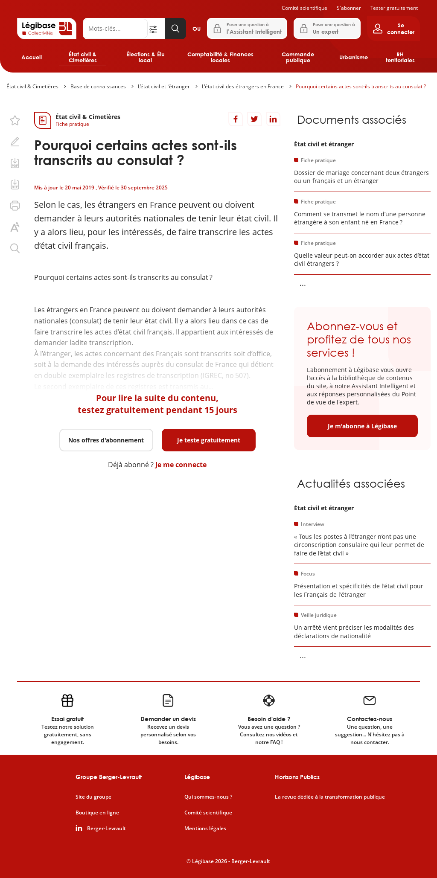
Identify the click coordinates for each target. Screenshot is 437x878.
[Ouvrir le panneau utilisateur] (393, 28)
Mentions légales (205, 828)
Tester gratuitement (394, 8)
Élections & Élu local (145, 57)
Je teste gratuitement (208, 440)
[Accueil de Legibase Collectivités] (46, 28)
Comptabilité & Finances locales (220, 57)
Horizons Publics (297, 776)
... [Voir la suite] (303, 283)
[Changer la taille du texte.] (14, 226)
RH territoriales (400, 57)
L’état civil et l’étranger (164, 86)
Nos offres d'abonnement (106, 440)
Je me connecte (181, 464)
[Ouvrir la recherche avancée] (156, 28)
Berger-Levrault (106, 828)
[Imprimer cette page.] (14, 205)
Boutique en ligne (97, 812)
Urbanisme (353, 57)
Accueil (31, 57)
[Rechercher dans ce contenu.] (14, 248)
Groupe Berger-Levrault (109, 776)
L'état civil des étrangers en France (243, 86)
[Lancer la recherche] (175, 28)
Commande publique (298, 57)
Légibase (197, 776)
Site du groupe (93, 797)
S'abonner (349, 8)
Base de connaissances (98, 86)
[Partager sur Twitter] (254, 119)
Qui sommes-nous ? (208, 797)
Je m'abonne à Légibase (362, 426)
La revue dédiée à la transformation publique (330, 797)
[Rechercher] (115, 28)
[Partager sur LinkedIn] (273, 119)
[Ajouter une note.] (14, 141)
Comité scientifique (304, 8)
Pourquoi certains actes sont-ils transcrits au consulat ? (361, 86)
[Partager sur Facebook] (235, 119)
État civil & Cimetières (83, 57)
